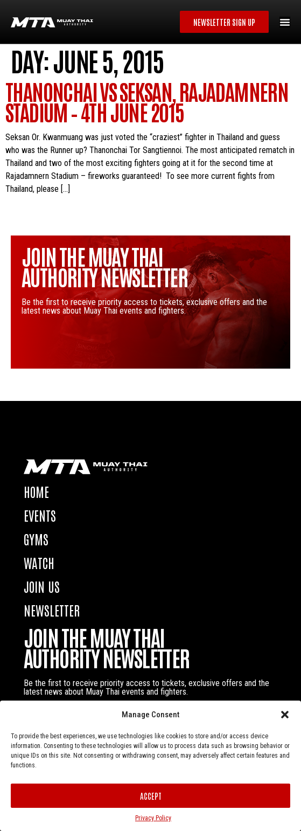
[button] (284, 714)
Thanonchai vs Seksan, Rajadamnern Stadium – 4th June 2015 (146, 101)
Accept (151, 796)
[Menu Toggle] (284, 22)
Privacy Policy (153, 818)
